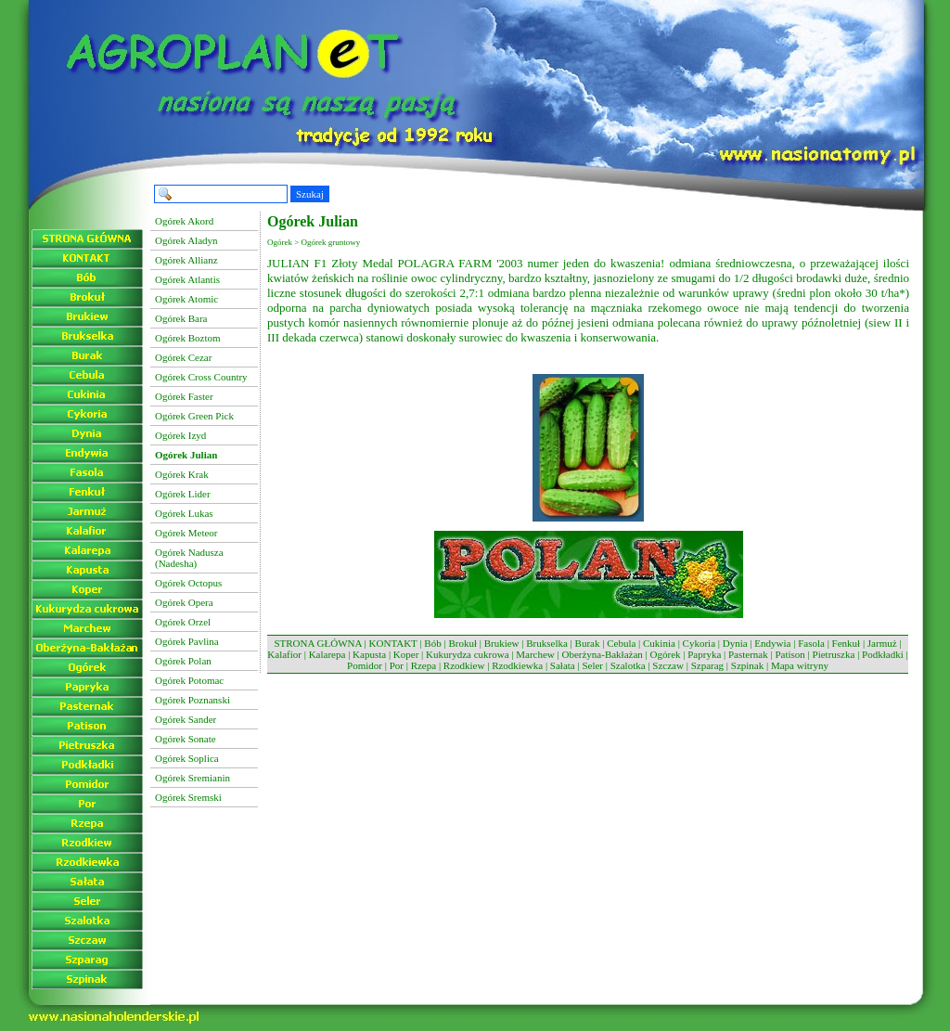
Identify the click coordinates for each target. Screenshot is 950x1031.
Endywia (772, 643)
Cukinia (659, 643)
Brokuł (462, 643)
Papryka (704, 654)
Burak (587, 643)
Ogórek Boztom (188, 337)
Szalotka (628, 665)
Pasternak (748, 654)
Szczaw (668, 665)
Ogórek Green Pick (194, 415)
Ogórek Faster (184, 396)
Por (397, 665)
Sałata (562, 665)
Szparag (707, 665)
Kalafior (284, 654)
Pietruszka (834, 654)
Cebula (621, 643)
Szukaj (310, 194)
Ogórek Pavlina (187, 641)
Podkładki (883, 654)
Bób (432, 643)
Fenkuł (846, 643)
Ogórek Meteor (186, 532)
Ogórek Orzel (183, 621)
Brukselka (547, 643)
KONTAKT (393, 643)
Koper (406, 654)
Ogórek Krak (182, 474)
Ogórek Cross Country (201, 376)
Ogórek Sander (185, 719)
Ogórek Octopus (188, 582)
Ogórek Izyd (180, 435)
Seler (592, 665)
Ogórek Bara (181, 318)
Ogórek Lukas (184, 513)
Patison (789, 654)
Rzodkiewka (517, 665)
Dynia (735, 643)
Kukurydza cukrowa (467, 654)
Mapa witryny (799, 665)
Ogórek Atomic (186, 298)
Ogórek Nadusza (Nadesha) (189, 558)
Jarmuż (882, 643)
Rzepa (423, 665)
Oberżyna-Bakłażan (601, 654)
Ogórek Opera (184, 602)
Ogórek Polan (183, 660)
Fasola (811, 643)
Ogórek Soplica (187, 758)
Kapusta (369, 654)
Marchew (535, 654)
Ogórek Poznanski (192, 699)
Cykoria (699, 643)
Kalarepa (327, 654)
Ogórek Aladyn (186, 240)
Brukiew (502, 643)
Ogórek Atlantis (187, 279)
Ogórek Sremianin (192, 777)
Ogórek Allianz (186, 259)
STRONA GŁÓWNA (317, 643)
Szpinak (747, 665)
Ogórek (665, 654)
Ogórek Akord (184, 220)
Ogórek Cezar (183, 357)
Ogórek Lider (183, 493)
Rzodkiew (464, 665)
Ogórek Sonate (185, 738)
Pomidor (364, 665)
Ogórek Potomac (189, 680)
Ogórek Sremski (188, 797)
